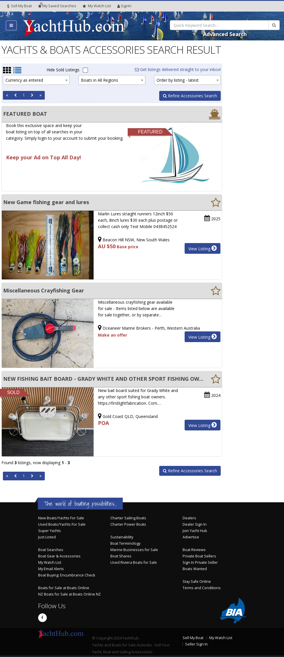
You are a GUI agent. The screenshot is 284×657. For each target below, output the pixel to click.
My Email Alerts (51, 568)
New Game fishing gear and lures (46, 202)
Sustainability (121, 537)
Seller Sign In (196, 644)
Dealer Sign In (195, 524)
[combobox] (36, 80)
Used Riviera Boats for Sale (133, 562)
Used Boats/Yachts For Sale (62, 524)
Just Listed (47, 537)
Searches (57, 5)
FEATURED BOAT (25, 114)
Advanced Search (225, 34)
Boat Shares (120, 556)
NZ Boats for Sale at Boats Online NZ (69, 594)
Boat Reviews (194, 549)
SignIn (124, 5)
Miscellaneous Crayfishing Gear (43, 290)
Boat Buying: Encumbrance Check (66, 575)
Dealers (189, 518)
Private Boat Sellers (199, 556)
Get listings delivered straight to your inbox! (178, 69)
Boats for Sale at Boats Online (63, 587)
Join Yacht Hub (195, 530)
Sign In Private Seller (200, 562)
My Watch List (49, 562)
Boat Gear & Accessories (59, 556)
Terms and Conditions (202, 587)
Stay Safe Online (197, 581)
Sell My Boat (19, 5)
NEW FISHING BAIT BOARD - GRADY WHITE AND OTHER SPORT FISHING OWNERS (103, 379)
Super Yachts (49, 530)
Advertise (191, 537)
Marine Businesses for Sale (134, 549)
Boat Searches (50, 549)
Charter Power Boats (128, 524)
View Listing (202, 248)
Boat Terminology (125, 543)
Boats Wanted (195, 568)
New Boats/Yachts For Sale (61, 518)
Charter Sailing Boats (128, 518)
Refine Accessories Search (190, 95)
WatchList (97, 6)
